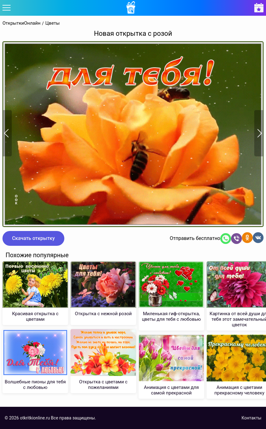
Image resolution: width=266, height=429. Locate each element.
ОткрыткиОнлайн (21, 23)
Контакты (251, 417)
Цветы (52, 23)
